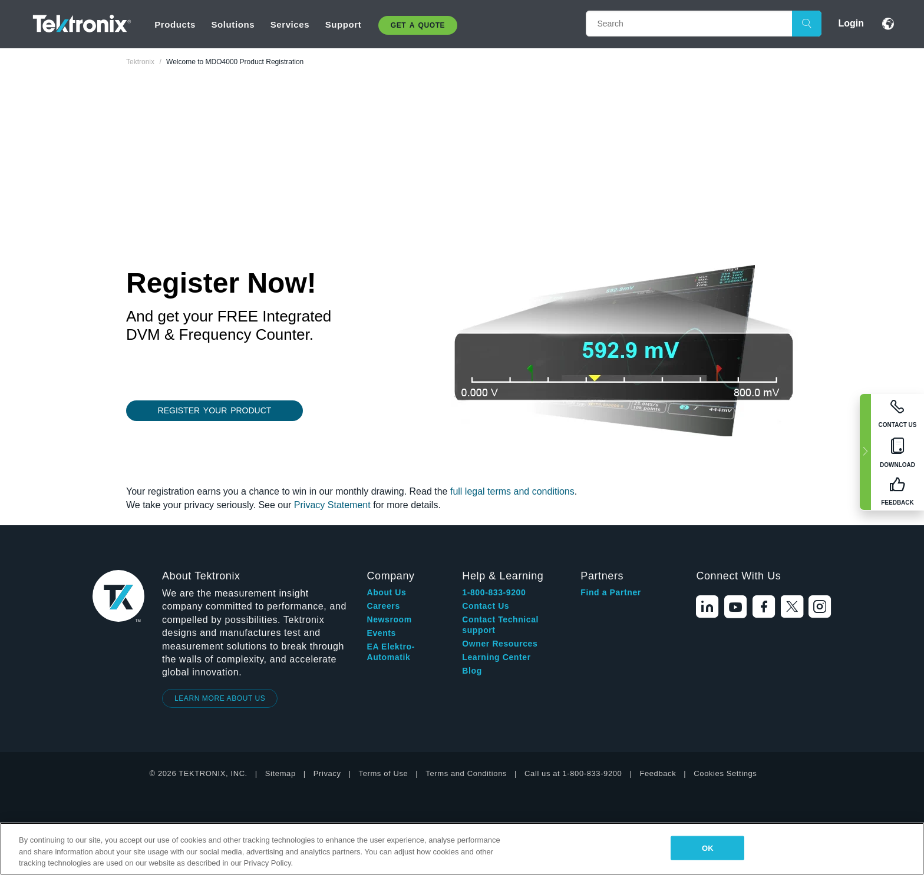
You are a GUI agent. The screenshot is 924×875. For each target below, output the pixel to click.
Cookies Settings (725, 773)
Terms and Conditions (466, 773)
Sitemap (280, 773)
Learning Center (496, 657)
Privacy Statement (332, 505)
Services (290, 24)
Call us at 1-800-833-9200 (573, 773)
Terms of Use (383, 773)
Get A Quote (418, 25)
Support (343, 24)
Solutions (233, 24)
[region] (462, 849)
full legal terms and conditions (512, 491)
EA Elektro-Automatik (391, 652)
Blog (472, 670)
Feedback (657, 773)
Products (175, 24)
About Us (386, 592)
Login (851, 23)
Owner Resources (499, 643)
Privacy (327, 773)
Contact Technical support (500, 625)
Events (381, 633)
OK (708, 847)
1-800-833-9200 (494, 592)
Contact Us (485, 606)
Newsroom (389, 619)
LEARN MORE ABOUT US (220, 698)
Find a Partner (610, 592)
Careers (383, 606)
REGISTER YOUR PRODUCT (215, 410)
